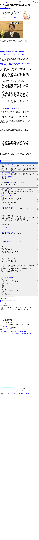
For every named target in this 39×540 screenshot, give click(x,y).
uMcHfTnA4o (12, 195)
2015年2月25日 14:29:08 (6, 207)
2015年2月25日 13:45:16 (6, 195)
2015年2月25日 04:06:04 (6, 176)
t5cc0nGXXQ (12, 188)
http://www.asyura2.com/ (16, 388)
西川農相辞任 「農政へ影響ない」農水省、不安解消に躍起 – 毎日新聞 (12, 51)
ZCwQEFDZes (12, 222)
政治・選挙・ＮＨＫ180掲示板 (21, 335)
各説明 (28, 309)
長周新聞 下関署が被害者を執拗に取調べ (7, 126)
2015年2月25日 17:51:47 (6, 232)
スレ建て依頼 (17, 333)
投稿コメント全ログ (3, 333)
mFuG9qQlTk (22, 182)
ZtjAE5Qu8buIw (18, 182)
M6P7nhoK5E (12, 277)
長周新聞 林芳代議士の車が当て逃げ (9, 108)
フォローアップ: (3, 303)
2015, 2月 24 (14, 17)
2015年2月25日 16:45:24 (6, 222)
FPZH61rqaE (12, 176)
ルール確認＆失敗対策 (8, 330)
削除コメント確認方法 (24, 333)
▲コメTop (32, 1)
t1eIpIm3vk (12, 207)
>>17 (1, 278)
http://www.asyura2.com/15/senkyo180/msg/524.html (5, 8)
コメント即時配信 (11, 333)
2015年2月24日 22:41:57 (6, 164)
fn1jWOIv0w (12, 172)
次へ (35, 2)
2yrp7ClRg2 (20, 241)
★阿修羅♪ (7, 2)
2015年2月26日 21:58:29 (6, 277)
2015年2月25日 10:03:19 (12, 182)
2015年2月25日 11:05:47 (6, 188)
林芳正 (19, 59)
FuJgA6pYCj (12, 232)
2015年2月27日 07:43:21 (6, 283)
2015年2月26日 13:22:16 (6, 256)
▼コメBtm (36, 1)
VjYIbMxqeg (12, 227)
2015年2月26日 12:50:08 (10, 241)
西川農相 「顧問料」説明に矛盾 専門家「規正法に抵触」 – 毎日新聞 (12, 54)
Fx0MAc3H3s (12, 283)
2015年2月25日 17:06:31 (6, 227)
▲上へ (7, 335)
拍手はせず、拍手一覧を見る (19, 160)
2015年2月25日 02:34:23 (6, 172)
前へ (37, 2)
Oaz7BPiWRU (12, 164)
